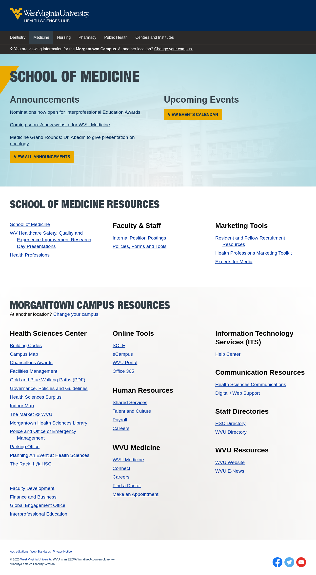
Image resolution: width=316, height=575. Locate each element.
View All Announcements (42, 157)
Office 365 (123, 371)
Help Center (227, 354)
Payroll (120, 419)
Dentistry (17, 37)
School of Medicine (30, 224)
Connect (121, 468)
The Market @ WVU (31, 414)
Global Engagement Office (37, 505)
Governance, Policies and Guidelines (49, 388)
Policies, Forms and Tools (139, 246)
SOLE (119, 345)
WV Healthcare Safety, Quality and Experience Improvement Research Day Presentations (50, 239)
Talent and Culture (132, 411)
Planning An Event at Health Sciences (49, 455)
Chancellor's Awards (31, 362)
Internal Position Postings (139, 238)
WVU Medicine (128, 459)
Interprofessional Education (38, 514)
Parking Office (25, 446)
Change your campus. (173, 49)
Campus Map (24, 354)
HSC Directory (230, 423)
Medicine (41, 37)
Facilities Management (33, 371)
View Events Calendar (193, 114)
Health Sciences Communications (250, 384)
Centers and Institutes (155, 37)
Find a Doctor (127, 485)
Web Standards (40, 551)
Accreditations (19, 551)
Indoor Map (22, 405)
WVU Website (230, 462)
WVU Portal (125, 362)
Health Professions (30, 255)
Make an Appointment (135, 494)
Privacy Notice (62, 551)
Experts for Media (233, 261)
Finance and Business (33, 497)
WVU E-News (229, 471)
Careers (121, 428)
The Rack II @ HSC (31, 463)
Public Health (115, 37)
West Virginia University (35, 559)
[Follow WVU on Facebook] (277, 562)
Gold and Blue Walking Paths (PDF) (47, 379)
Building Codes (26, 345)
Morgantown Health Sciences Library (48, 423)
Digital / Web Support (237, 393)
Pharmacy (87, 37)
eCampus (123, 354)
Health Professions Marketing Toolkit (253, 253)
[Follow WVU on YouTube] (301, 562)
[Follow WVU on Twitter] (289, 562)
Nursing (64, 37)
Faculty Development (32, 488)
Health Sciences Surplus (35, 397)
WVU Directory (231, 432)
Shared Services (130, 402)
